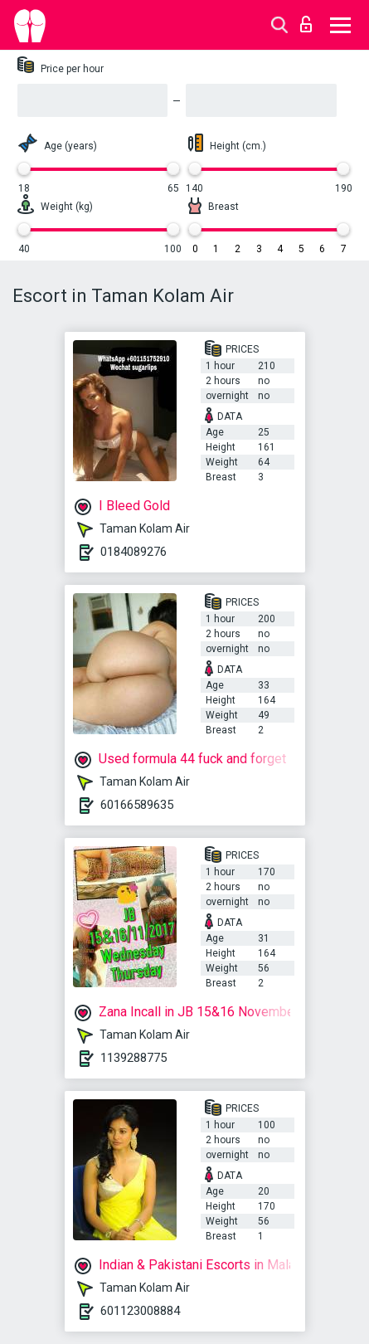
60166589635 (136, 804)
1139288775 (133, 1057)
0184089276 (133, 551)
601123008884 (140, 1310)
